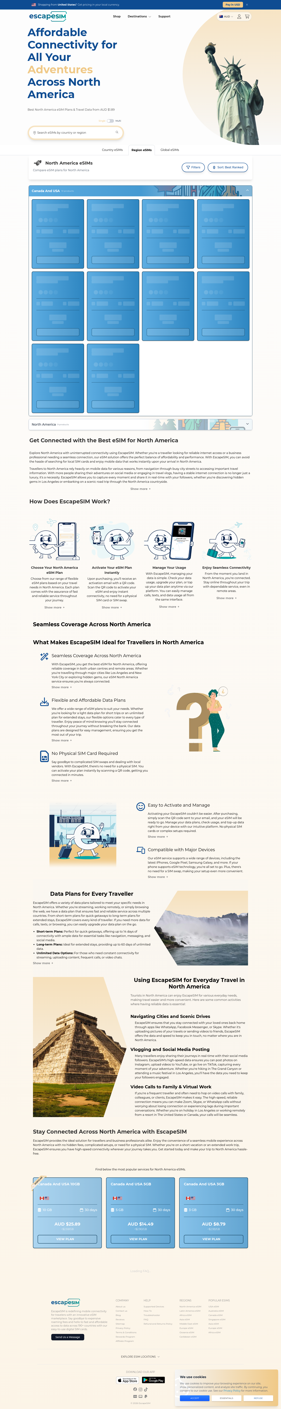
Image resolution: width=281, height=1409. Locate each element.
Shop (117, 16)
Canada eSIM (215, 1315)
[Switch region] (226, 16)
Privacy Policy (123, 1328)
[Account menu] (239, 16)
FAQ (146, 1319)
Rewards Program (125, 1336)
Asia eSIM (185, 1319)
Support (164, 16)
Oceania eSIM (187, 1332)
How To (148, 1310)
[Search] (117, 132)
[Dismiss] (246, 4)
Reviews (120, 1319)
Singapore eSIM (216, 1319)
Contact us (121, 1310)
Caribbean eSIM (188, 1336)
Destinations (139, 16)
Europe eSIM (186, 1328)
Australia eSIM (216, 1310)
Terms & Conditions (126, 1332)
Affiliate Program (125, 1341)
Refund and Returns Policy (158, 1323)
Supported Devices (154, 1306)
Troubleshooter (152, 1315)
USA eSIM (213, 1306)
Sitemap (120, 1323)
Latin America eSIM (190, 1310)
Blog (118, 1315)
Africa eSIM (186, 1315)
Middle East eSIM (189, 1323)
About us (120, 1306)
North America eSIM (190, 1306)
